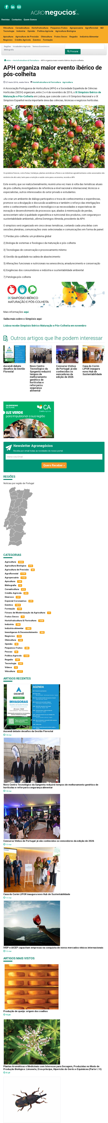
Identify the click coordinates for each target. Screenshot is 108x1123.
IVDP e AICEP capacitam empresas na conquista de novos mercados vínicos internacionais (53, 947)
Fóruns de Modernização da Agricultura (25, 612)
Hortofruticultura (40, 28)
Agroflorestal (91, 28)
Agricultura (67, 82)
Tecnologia (8, 31)
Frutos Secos (60, 37)
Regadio (73, 37)
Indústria (20, 31)
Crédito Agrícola (23, 40)
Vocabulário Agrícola (21, 46)
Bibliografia (9, 49)
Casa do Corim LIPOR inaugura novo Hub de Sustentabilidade (92, 370)
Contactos (17, 19)
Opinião (31, 31)
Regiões (7, 46)
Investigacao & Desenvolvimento (21, 632)
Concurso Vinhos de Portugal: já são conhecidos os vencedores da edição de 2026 (66, 371)
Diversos (9, 597)
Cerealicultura (22, 28)
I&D (102, 28)
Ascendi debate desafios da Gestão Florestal (14, 369)
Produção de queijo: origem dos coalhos (25, 1011)
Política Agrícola (45, 31)
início (7, 60)
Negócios (8, 40)
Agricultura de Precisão (27, 37)
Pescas (8, 651)
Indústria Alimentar (89, 37)
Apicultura (8, 37)
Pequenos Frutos (59, 28)
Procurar (72, 51)
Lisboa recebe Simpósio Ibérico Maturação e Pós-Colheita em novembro (44, 325)
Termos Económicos (40, 46)
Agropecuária (76, 28)
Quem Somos (30, 19)
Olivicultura (46, 37)
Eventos (37, 40)
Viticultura (8, 28)
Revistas (5, 19)
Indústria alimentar (14, 628)
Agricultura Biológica (65, 31)
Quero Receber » (54, 465)
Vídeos (8, 667)
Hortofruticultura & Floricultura (26, 60)
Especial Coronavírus (15, 601)
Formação (48, 40)
